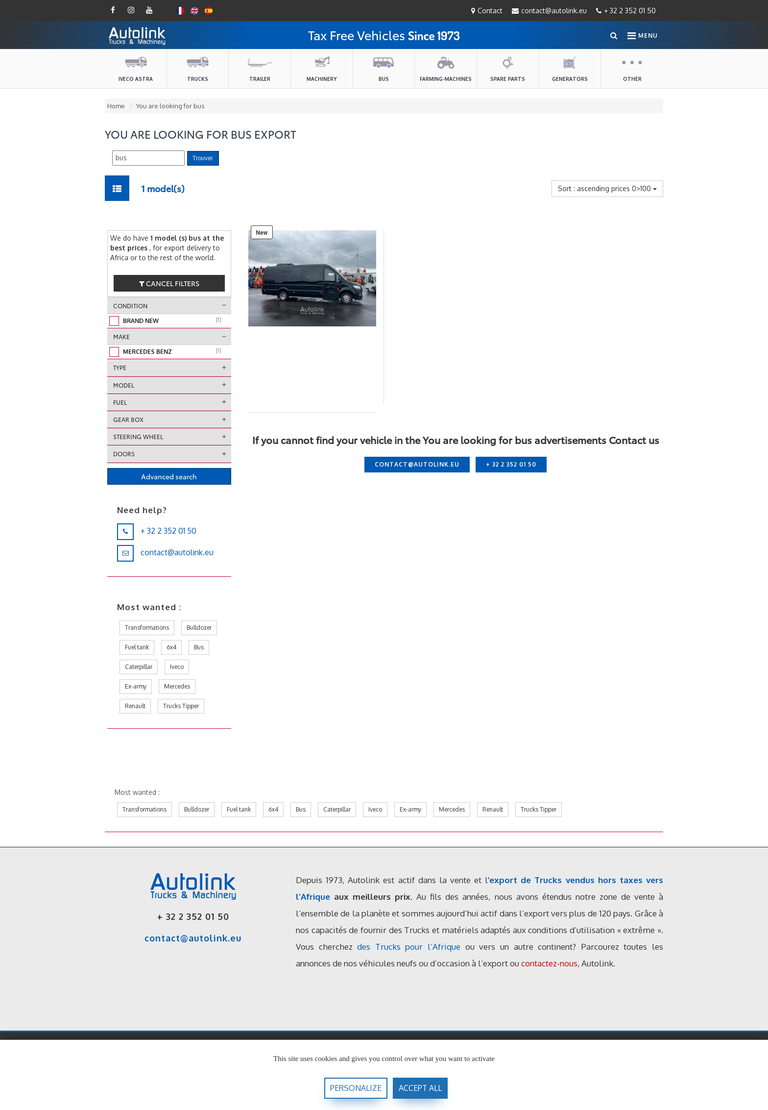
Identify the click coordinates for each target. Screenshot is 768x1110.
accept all (420, 1088)
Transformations (147, 627)
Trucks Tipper (181, 706)
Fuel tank (137, 647)
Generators (570, 68)
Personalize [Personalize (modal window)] (356, 1088)
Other (632, 68)
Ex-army (135, 686)
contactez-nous (549, 963)
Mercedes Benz (172, 350)
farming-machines (446, 68)
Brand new (172, 320)
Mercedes (177, 686)
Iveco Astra (136, 68)
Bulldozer (199, 627)
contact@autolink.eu (549, 10)
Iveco (177, 666)
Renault (135, 706)
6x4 (171, 647)
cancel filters (169, 283)
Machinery (321, 68)
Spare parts (507, 68)
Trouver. (203, 158)
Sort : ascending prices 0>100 (607, 188)
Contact (487, 10)
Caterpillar (138, 666)
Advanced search (169, 476)
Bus (383, 68)
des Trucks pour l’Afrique (408, 946)
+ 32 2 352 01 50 (626, 10)
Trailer (259, 68)
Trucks (197, 68)
